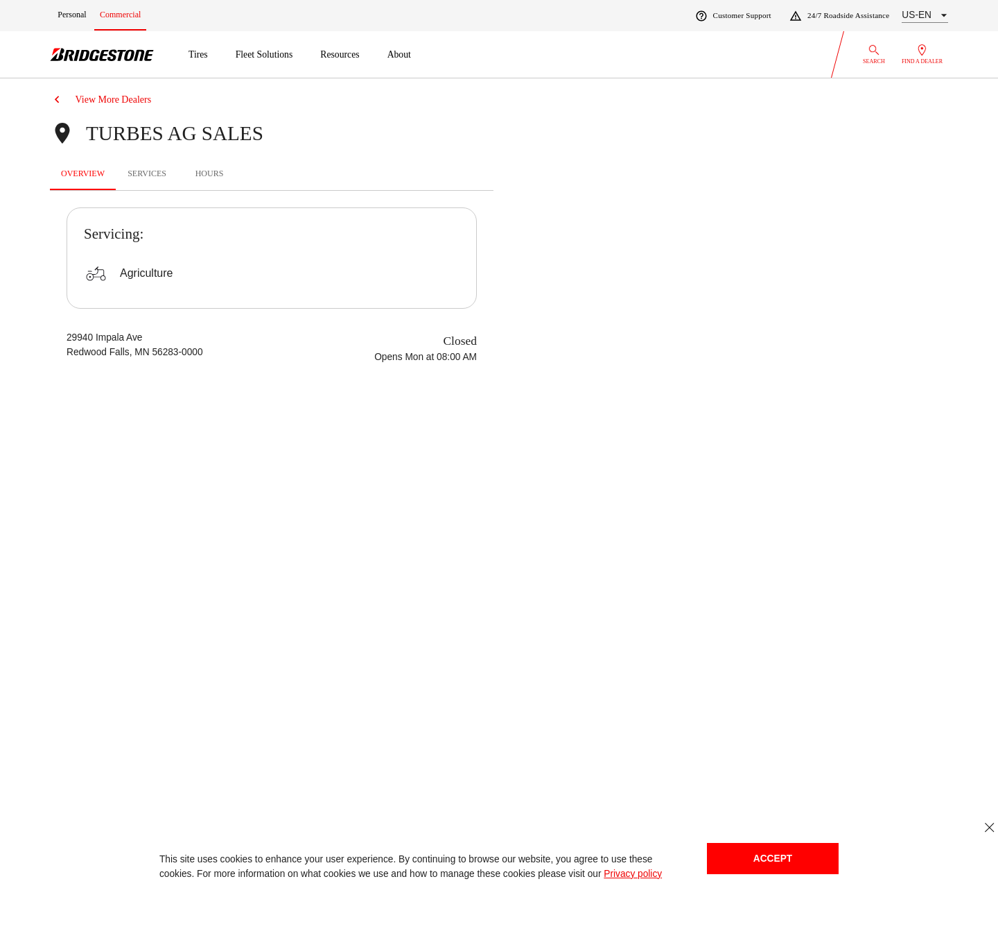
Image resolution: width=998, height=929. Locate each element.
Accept (772, 858)
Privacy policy (633, 874)
